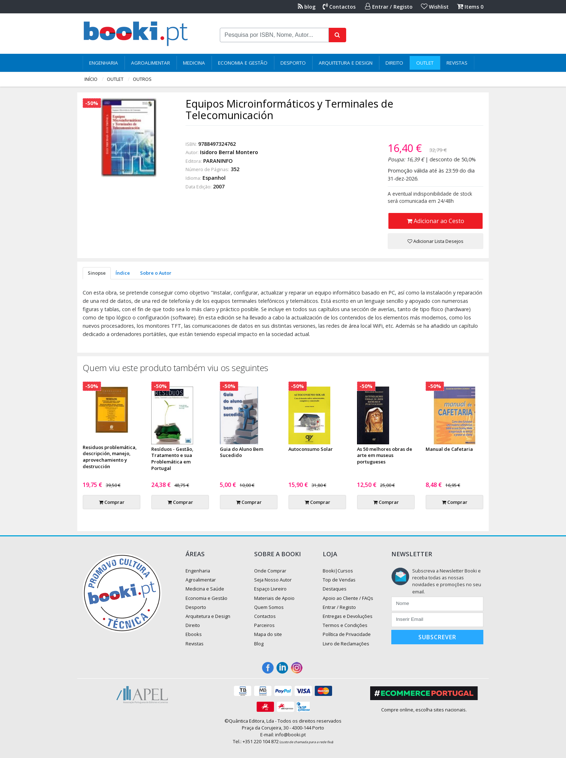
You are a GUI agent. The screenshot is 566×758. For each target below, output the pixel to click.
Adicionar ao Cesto (435, 221)
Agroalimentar (150, 63)
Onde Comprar (270, 570)
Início (90, 79)
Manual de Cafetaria (449, 449)
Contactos (339, 6)
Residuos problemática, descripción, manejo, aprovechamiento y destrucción (109, 457)
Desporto (293, 63)
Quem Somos (269, 607)
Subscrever (437, 637)
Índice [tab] (123, 273)
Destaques (335, 588)
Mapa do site (268, 634)
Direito (394, 63)
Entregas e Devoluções (348, 616)
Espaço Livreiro (270, 588)
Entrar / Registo (389, 6)
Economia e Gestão (242, 63)
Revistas (457, 63)
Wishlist (435, 6)
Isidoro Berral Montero (229, 152)
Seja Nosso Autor (273, 579)
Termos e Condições (345, 625)
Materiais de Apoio (274, 598)
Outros (142, 79)
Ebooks (194, 634)
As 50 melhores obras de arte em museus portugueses (384, 455)
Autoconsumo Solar (310, 449)
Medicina (194, 63)
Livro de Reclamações (346, 643)
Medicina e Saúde (205, 588)
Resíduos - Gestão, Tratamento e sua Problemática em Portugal (172, 459)
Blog (259, 643)
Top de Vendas (339, 579)
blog (306, 6)
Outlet (425, 63)
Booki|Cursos (338, 570)
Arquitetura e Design (346, 63)
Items (470, 6)
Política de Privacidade (347, 634)
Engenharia (103, 63)
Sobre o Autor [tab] (155, 273)
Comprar (112, 502)
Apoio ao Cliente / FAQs (348, 598)
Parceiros (264, 625)
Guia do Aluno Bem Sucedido (241, 452)
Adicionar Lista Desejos (435, 241)
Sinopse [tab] (97, 273)
